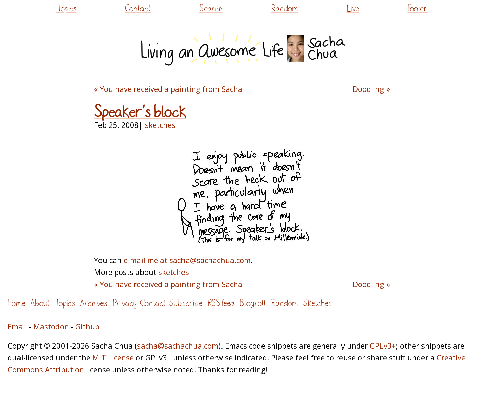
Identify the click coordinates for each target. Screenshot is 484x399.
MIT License (113, 357)
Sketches (317, 303)
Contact (138, 8)
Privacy (124, 303)
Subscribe (185, 303)
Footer (417, 8)
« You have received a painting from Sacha (168, 89)
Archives (93, 303)
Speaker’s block (140, 112)
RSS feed (220, 303)
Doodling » (371, 89)
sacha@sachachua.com (177, 345)
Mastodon (51, 326)
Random (284, 8)
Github (87, 326)
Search (211, 8)
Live (353, 8)
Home (16, 303)
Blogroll (252, 303)
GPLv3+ (383, 345)
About (40, 303)
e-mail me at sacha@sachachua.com (187, 260)
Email (17, 326)
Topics (66, 8)
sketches (160, 125)
